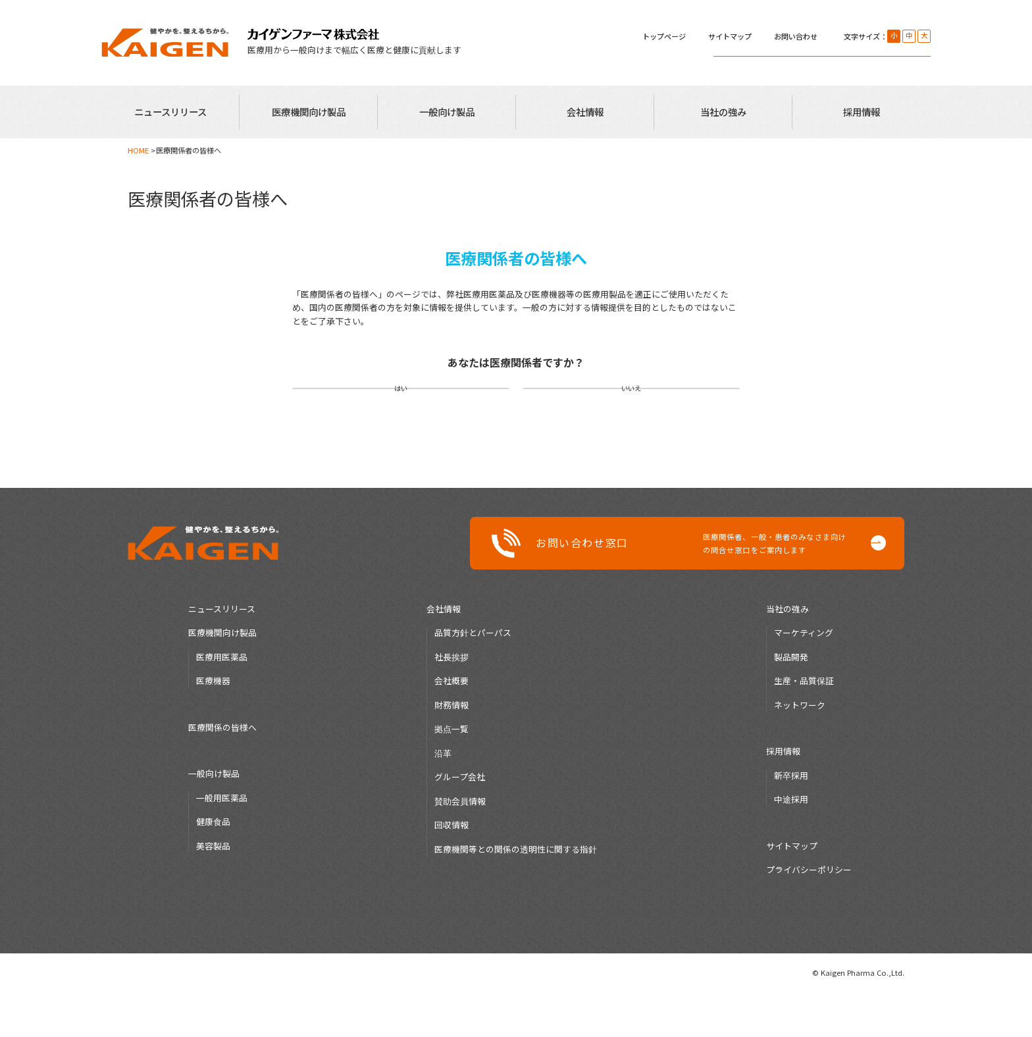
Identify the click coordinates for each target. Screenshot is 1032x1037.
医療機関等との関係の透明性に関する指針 (515, 894)
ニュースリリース (170, 112)
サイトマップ (730, 36)
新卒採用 (791, 820)
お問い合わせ (795, 36)
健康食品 (213, 866)
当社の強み (723, 112)
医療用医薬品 (221, 701)
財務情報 (451, 749)
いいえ (631, 411)
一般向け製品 (447, 112)
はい (400, 411)
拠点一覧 (451, 773)
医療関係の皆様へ (222, 772)
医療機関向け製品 (309, 112)
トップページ (664, 36)
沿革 (443, 797)
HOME (138, 150)
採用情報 (861, 112)
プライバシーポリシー (809, 914)
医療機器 (213, 725)
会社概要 (451, 725)
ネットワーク (799, 749)
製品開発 (791, 701)
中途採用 (791, 844)
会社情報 (585, 112)
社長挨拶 (451, 701)
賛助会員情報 (460, 845)
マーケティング (803, 677)
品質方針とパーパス (472, 677)
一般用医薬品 (221, 842)
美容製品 (213, 890)
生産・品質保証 (804, 725)
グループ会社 (459, 821)
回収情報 (451, 869)
